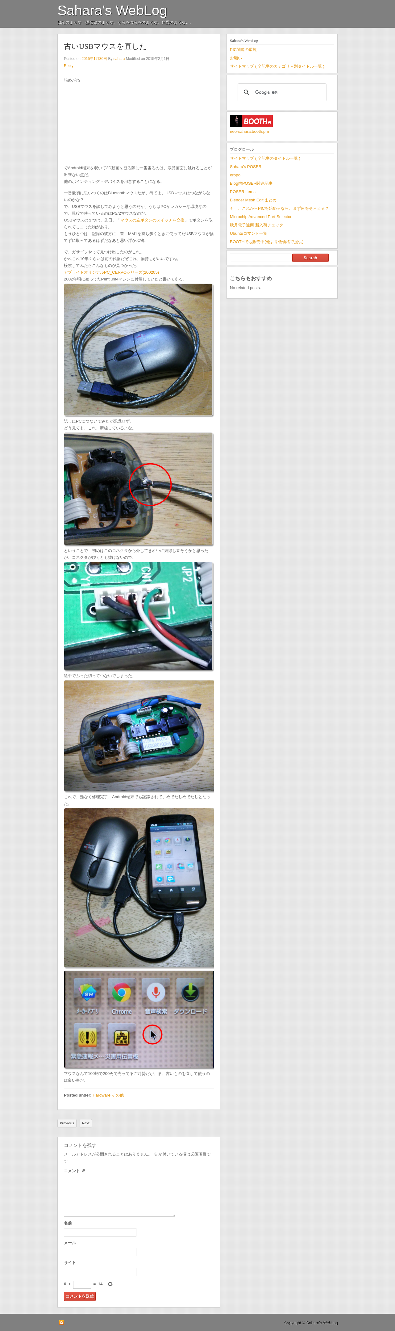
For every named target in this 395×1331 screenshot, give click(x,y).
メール (70, 1242)
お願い (236, 58)
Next (85, 1123)
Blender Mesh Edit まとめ (253, 200)
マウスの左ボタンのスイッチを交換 (152, 220)
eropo (235, 175)
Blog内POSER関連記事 (251, 183)
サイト (70, 1262)
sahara (119, 59)
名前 (68, 1223)
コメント (74, 1171)
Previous (67, 1123)
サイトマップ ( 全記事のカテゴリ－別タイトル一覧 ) (277, 66)
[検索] (281, 92)
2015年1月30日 (94, 59)
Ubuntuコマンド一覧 (248, 233)
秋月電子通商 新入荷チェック (256, 225)
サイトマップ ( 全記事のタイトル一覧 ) (265, 158)
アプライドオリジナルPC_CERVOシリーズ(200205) (111, 272)
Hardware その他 (108, 1095)
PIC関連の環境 (243, 49)
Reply (68, 66)
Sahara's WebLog (112, 10)
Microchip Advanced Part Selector (261, 216)
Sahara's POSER (245, 166)
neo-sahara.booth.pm (249, 131)
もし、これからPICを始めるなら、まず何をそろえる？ (279, 208)
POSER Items (243, 191)
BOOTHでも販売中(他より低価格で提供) (266, 241)
